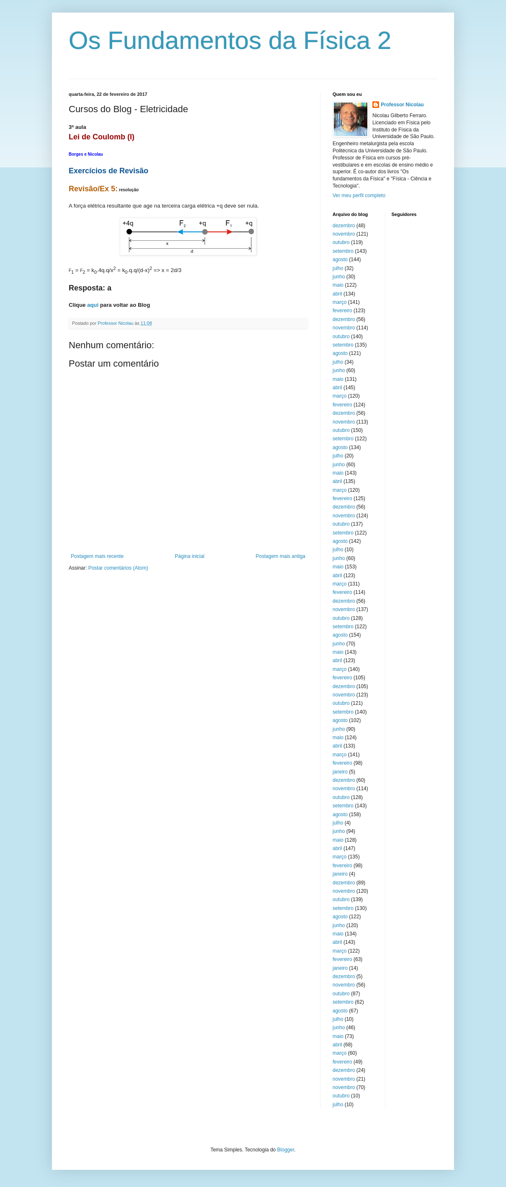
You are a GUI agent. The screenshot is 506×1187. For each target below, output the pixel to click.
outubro (341, 242)
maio (338, 285)
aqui (92, 305)
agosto (340, 259)
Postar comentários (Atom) (118, 568)
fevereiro (342, 310)
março (339, 302)
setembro (343, 251)
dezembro (344, 226)
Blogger (285, 1150)
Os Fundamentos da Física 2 (230, 40)
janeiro (340, 772)
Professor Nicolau (402, 105)
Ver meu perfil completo (359, 195)
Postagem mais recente (97, 556)
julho (338, 268)
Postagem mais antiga (280, 556)
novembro (344, 234)
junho (339, 277)
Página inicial (189, 556)
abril (337, 294)
